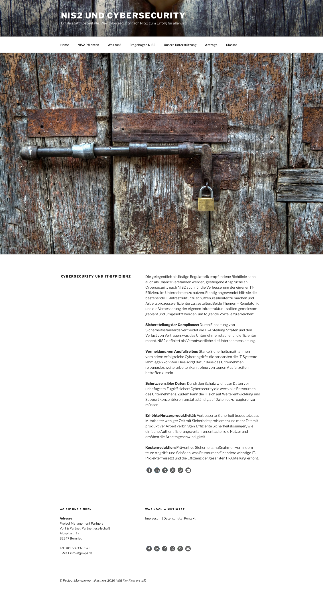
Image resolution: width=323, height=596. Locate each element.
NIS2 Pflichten (88, 45)
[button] (149, 470)
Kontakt (189, 518)
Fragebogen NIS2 (142, 45)
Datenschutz (173, 518)
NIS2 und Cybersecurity (123, 15)
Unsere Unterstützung (180, 45)
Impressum (153, 518)
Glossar (231, 45)
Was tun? (114, 45)
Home (64, 45)
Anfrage (211, 45)
